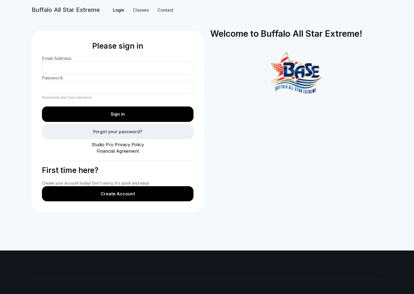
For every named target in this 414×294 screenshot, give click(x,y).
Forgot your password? (117, 131)
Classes (141, 10)
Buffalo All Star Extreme (66, 9)
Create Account (118, 193)
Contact (165, 10)
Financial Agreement (118, 151)
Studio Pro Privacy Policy (117, 144)
